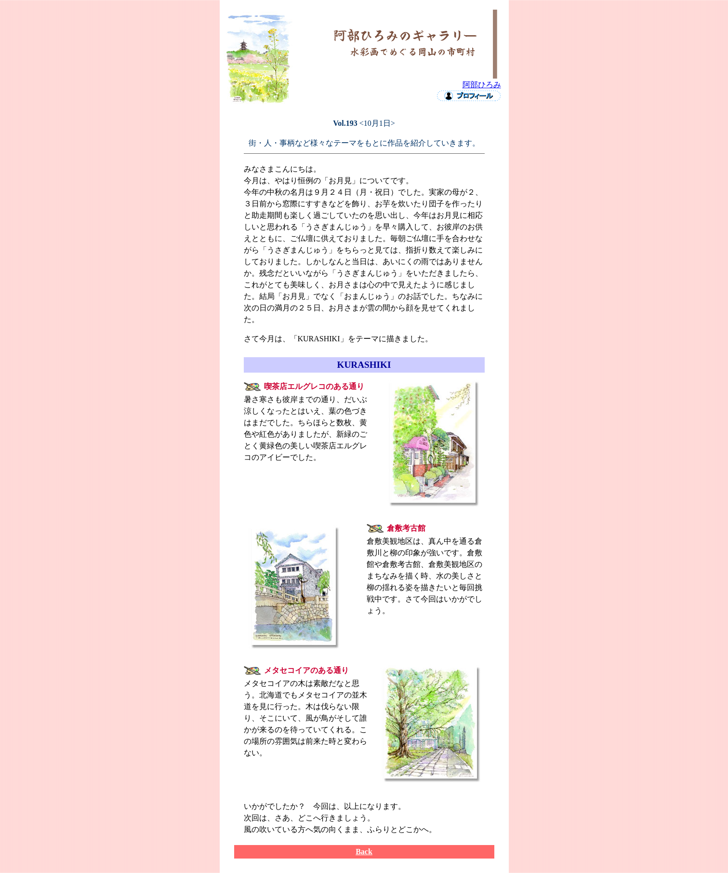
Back (364, 851)
